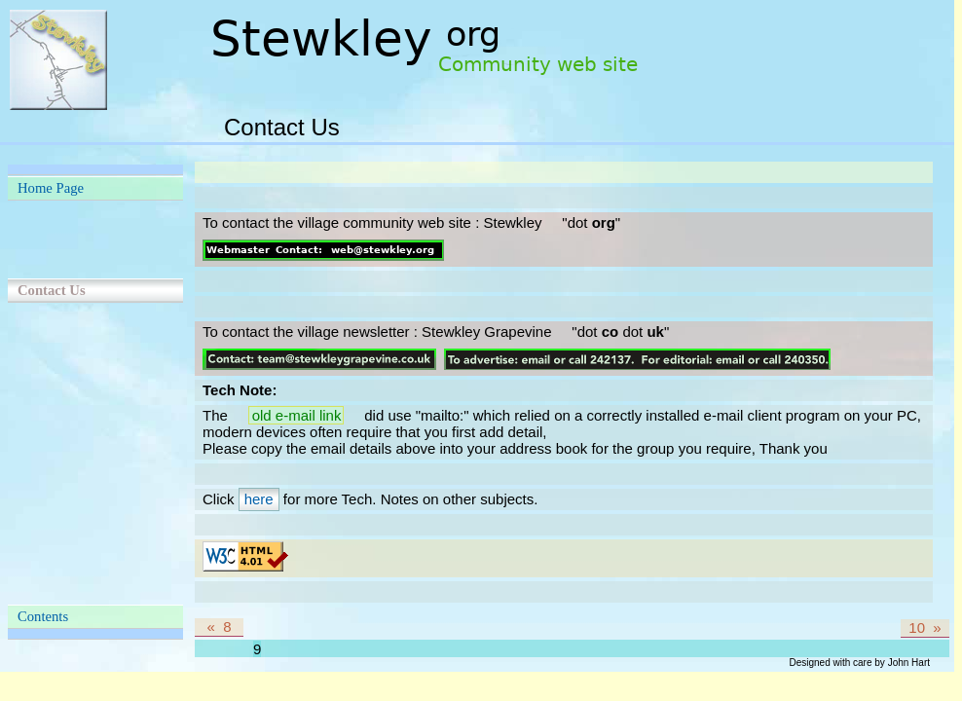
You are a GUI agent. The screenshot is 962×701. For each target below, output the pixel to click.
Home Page (51, 188)
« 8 (218, 626)
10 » (924, 627)
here (259, 499)
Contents (43, 616)
